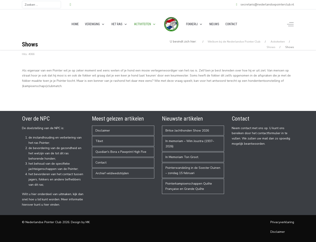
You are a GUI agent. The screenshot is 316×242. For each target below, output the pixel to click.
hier (46, 205)
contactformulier (268, 133)
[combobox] (41, 4)
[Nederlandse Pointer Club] (171, 24)
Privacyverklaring (282, 222)
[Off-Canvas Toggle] (290, 24)
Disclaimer (277, 232)
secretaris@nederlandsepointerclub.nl (267, 4)
